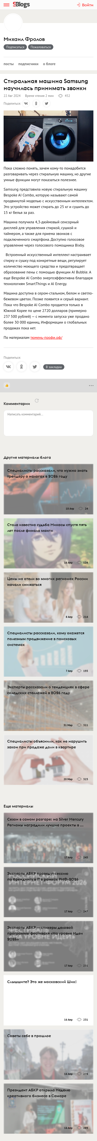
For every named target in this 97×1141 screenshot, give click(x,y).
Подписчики (28, 63)
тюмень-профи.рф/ (46, 337)
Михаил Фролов (24, 39)
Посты (9, 63)
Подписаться (15, 47)
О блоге (49, 63)
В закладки (54, 367)
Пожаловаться (41, 47)
